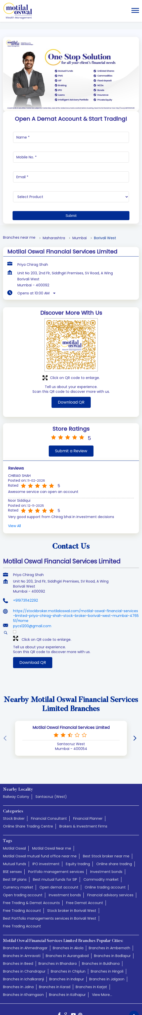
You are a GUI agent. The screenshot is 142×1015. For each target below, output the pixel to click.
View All (14, 496)
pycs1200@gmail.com (32, 596)
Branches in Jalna (18, 957)
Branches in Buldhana (101, 934)
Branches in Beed (18, 934)
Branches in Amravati (21, 926)
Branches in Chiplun (68, 941)
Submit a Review (71, 421)
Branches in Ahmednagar (25, 918)
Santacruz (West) (51, 767)
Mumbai (79, 208)
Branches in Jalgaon (106, 949)
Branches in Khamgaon (23, 965)
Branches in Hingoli (107, 941)
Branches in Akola (68, 918)
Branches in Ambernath (109, 918)
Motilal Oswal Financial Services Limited (71, 698)
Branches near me (19, 208)
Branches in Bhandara (57, 934)
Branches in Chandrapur (24, 941)
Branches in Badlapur (112, 926)
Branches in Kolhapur (67, 965)
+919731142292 (25, 571)
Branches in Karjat (91, 957)
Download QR (71, 373)
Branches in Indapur (66, 949)
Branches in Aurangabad (67, 926)
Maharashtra (54, 208)
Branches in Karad (54, 957)
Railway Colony (16, 767)
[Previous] (6, 709)
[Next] (136, 709)
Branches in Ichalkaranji (23, 949)
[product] (71, 167)
